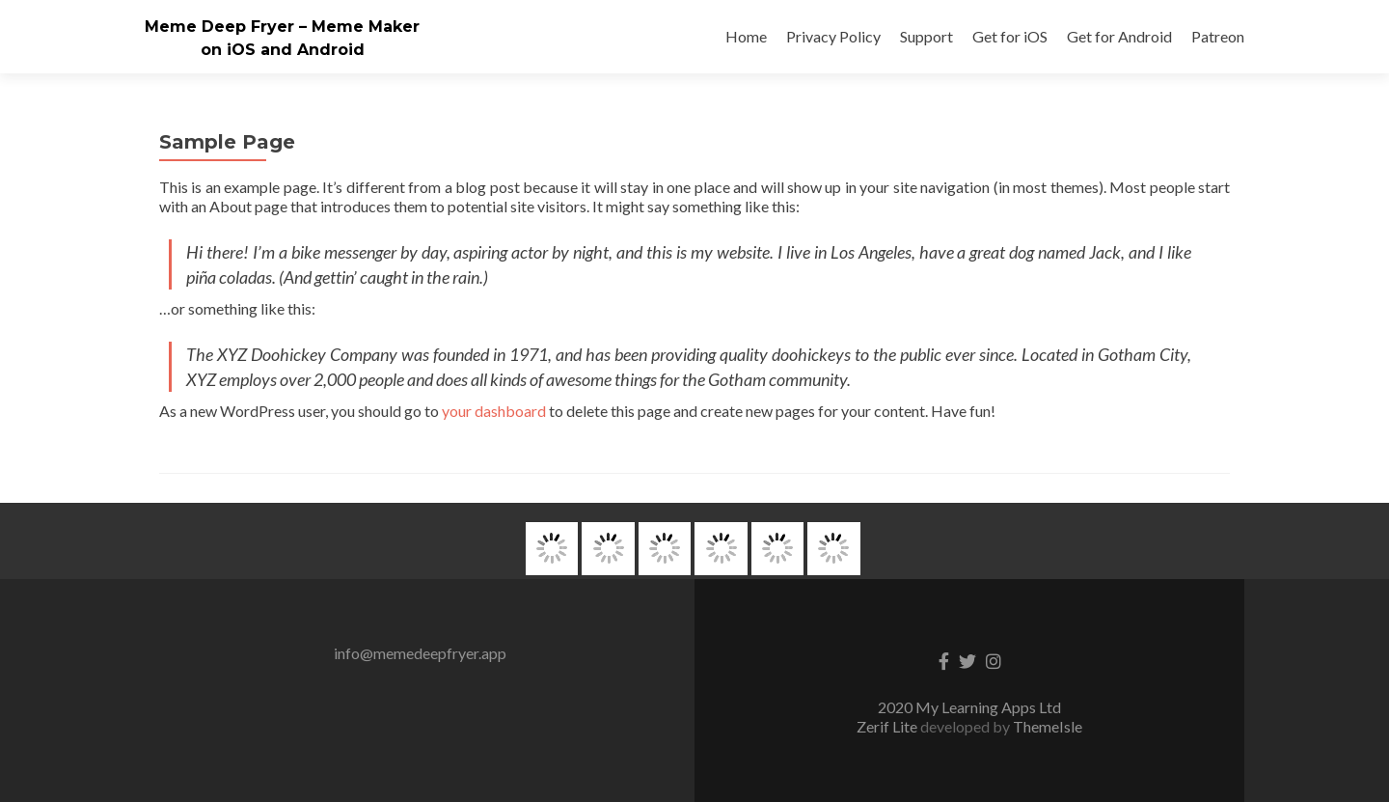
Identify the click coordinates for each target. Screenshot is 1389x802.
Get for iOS (1010, 36)
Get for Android (1119, 36)
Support (926, 36)
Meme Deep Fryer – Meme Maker (282, 26)
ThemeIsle (1047, 726)
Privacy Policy (833, 36)
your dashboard (494, 410)
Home (746, 36)
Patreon (1217, 36)
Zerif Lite (888, 726)
